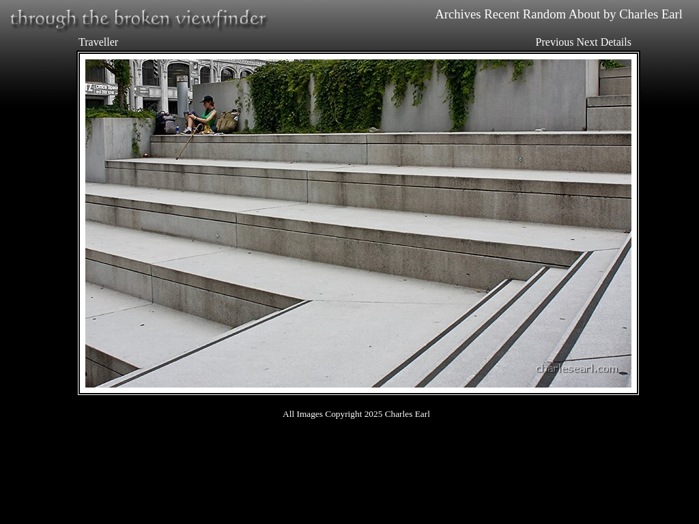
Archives (458, 14)
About (585, 14)
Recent (501, 14)
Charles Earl (651, 14)
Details (616, 42)
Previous (555, 42)
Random (544, 14)
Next (587, 42)
